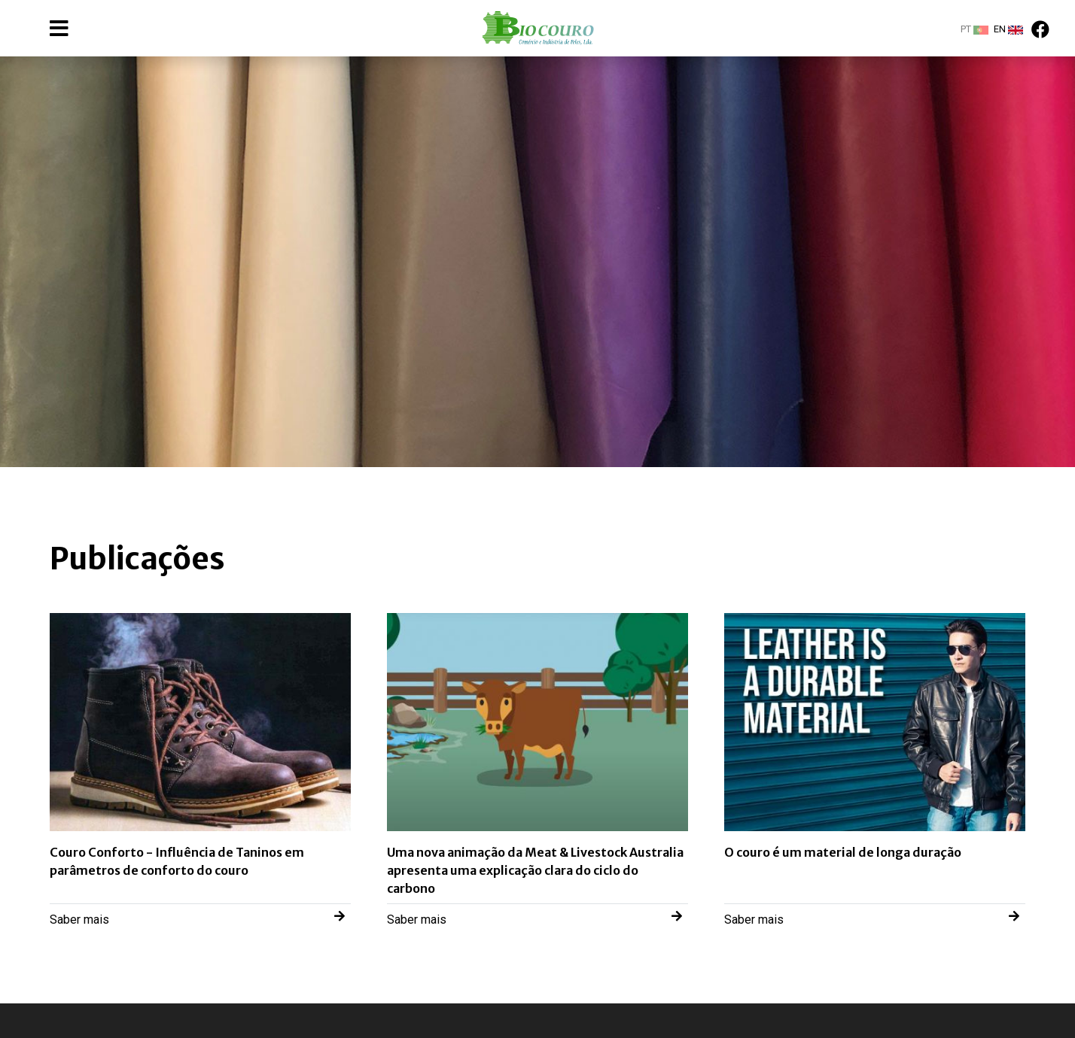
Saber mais (197, 918)
